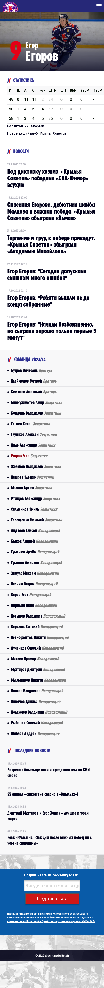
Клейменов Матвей (33, 381)
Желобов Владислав (36, 466)
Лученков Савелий (37, 648)
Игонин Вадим (34, 584)
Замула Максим (35, 573)
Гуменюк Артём (35, 552)
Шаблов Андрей (35, 733)
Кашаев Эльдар (32, 477)
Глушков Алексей (34, 434)
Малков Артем (31, 488)
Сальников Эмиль (34, 509)
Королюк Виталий (37, 626)
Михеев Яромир (35, 658)
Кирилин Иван (34, 605)
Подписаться (52, 899)
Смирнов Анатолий (33, 391)
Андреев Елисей (35, 530)
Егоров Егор (29, 456)
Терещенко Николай (36, 520)
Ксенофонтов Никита (40, 637)
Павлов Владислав (37, 690)
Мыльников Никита (38, 680)
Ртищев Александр (35, 498)
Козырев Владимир (38, 616)
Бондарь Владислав (36, 413)
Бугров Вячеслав (31, 370)
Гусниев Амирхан (36, 562)
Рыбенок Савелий (37, 723)
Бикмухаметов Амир (36, 402)
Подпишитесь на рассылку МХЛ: (51, 875)
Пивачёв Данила (35, 701)
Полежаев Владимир (39, 712)
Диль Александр (33, 445)
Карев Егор (31, 594)
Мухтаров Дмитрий (38, 669)
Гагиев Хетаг (30, 423)
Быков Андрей (34, 541)
